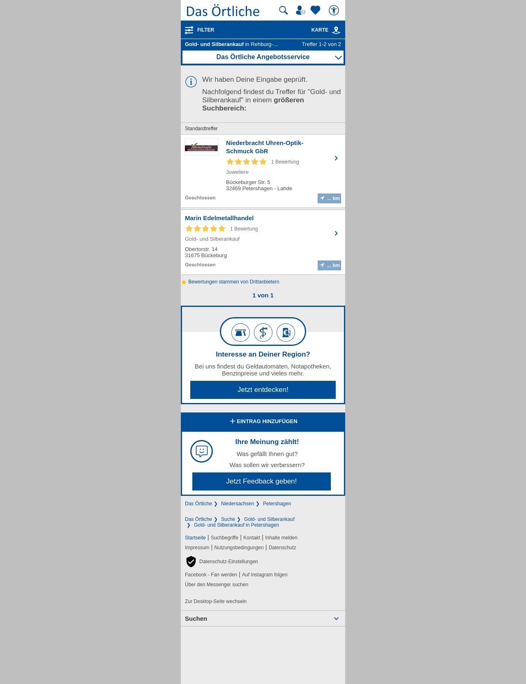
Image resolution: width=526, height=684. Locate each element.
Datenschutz (282, 547)
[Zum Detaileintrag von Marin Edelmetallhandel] (263, 242)
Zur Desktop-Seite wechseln (216, 601)
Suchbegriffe (224, 538)
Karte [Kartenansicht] (326, 30)
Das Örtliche (198, 504)
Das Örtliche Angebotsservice (262, 56)
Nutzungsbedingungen (239, 547)
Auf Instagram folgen (265, 575)
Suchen (196, 618)
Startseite (195, 538)
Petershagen (277, 504)
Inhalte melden (281, 538)
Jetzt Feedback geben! (261, 481)
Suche (228, 519)
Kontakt (251, 538)
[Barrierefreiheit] (335, 10)
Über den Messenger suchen (216, 584)
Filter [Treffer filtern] (205, 30)
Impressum (197, 547)
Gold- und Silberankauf (269, 519)
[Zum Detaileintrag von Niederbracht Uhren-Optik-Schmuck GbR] (263, 171)
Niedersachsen (237, 504)
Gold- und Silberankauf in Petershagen (236, 525)
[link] (336, 30)
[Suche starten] (283, 10)
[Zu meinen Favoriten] (316, 10)
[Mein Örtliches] (302, 10)
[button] (221, 561)
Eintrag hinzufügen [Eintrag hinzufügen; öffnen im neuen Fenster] (262, 422)
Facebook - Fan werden (211, 575)
